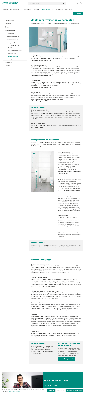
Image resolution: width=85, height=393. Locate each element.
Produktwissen (9, 20)
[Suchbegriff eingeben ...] (45, 3)
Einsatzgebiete (10, 30)
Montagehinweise (13, 56)
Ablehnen (51, 390)
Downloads (8, 62)
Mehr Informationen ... (15, 391)
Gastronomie (10, 33)
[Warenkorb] (81, 3)
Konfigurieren (61, 390)
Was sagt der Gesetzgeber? (15, 50)
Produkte (8, 23)
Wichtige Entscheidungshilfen (15, 59)
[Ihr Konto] (77, 3)
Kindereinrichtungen (12, 39)
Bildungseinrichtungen (13, 36)
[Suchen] (64, 3)
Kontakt (78, 14)
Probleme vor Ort (12, 53)
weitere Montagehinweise (66, 359)
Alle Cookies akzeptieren (74, 390)
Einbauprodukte (11, 43)
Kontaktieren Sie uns (51, 385)
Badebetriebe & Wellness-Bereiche (14, 46)
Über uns (7, 65)
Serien (7, 27)
